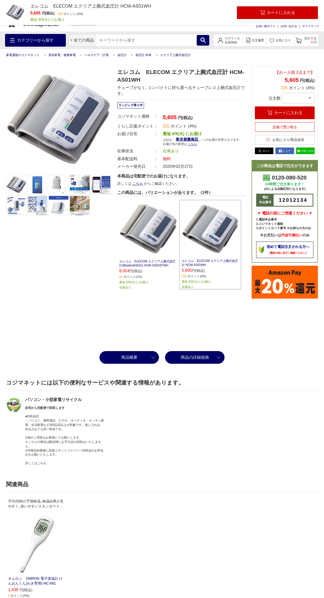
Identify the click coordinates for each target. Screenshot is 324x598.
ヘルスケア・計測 (96, 55)
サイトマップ (310, 26)
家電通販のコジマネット (22, 55)
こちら (192, 144)
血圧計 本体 (143, 55)
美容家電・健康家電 (62, 55)
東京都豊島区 (187, 139)
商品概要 (129, 357)
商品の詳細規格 (195, 357)
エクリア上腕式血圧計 (175, 55)
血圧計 (122, 55)
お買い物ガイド (265, 26)
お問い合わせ (288, 26)
